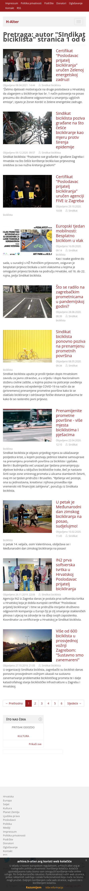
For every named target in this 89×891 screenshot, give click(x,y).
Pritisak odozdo (23, 727)
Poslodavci (9, 820)
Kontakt (9, 8)
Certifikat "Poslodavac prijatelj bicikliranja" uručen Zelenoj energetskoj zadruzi (70, 65)
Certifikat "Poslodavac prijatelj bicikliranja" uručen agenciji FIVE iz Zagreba (70, 188)
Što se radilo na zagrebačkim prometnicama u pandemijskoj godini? (70, 296)
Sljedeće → (74, 703)
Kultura (23, 736)
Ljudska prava (11, 816)
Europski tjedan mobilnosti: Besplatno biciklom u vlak (70, 233)
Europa (7, 800)
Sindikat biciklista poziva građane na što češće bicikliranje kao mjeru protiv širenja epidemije (70, 130)
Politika (7, 824)
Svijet (6, 804)
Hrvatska (8, 796)
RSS (19, 8)
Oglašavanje (76, 3)
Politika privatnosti (31, 3)
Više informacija (54, 887)
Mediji (6, 827)
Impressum (11, 3)
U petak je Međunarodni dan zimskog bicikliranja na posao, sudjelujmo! (69, 514)
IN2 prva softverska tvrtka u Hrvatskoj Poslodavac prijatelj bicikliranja (66, 574)
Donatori (61, 3)
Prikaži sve (35, 744)
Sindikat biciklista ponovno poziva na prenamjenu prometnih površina (70, 343)
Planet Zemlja (11, 812)
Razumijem (34, 887)
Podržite (48, 3)
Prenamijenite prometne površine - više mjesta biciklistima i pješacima (69, 422)
